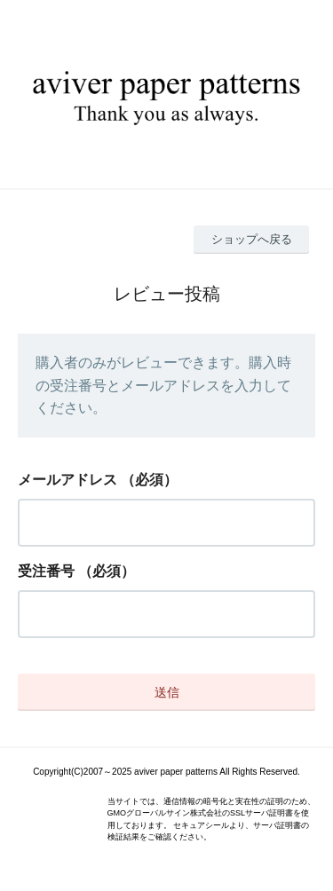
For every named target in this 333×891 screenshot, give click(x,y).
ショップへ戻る (251, 239)
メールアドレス (67, 479)
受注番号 (46, 571)
